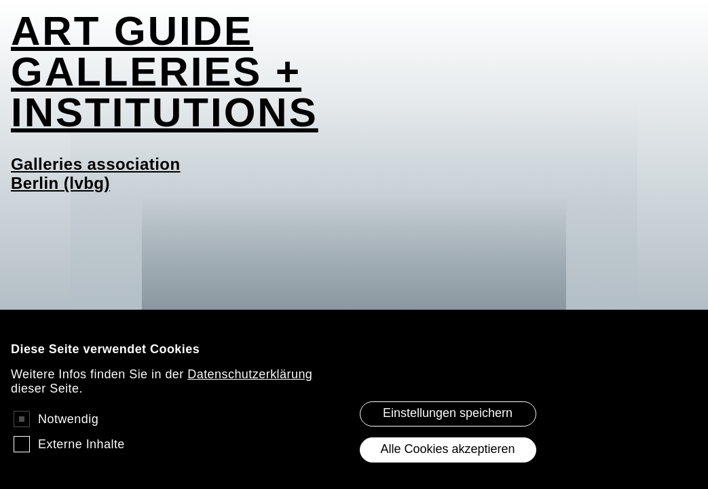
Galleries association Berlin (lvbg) (96, 173)
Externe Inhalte (81, 455)
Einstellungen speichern (448, 424)
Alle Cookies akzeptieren (447, 460)
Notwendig (68, 430)
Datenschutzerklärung (249, 385)
